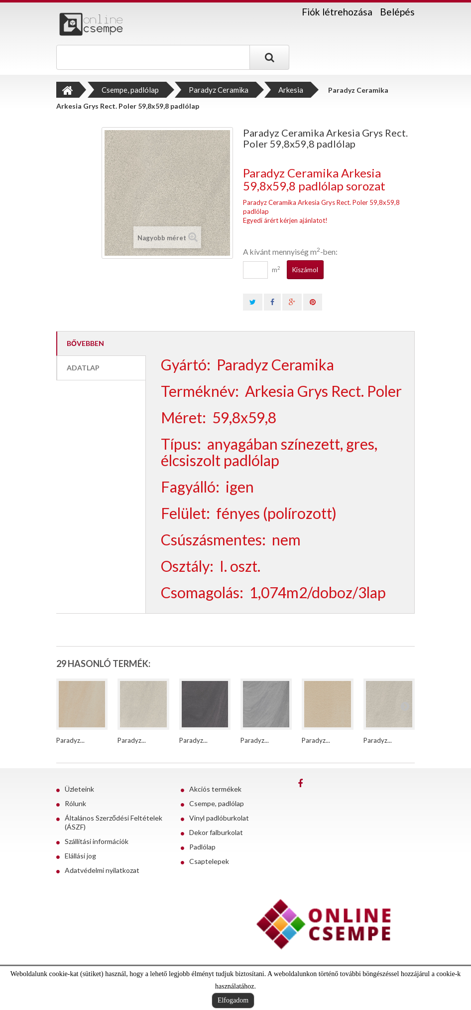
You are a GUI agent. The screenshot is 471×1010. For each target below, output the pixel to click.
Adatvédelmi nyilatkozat (102, 870)
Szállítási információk (96, 841)
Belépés (397, 11)
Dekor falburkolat (216, 832)
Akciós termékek (215, 789)
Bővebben (85, 343)
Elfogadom (233, 1000)
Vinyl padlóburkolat (219, 818)
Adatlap (83, 367)
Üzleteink (79, 789)
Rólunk (75, 803)
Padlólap (202, 846)
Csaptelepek (209, 861)
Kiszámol (305, 270)
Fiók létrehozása (337, 11)
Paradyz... (70, 740)
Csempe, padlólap (216, 803)
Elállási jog (80, 855)
